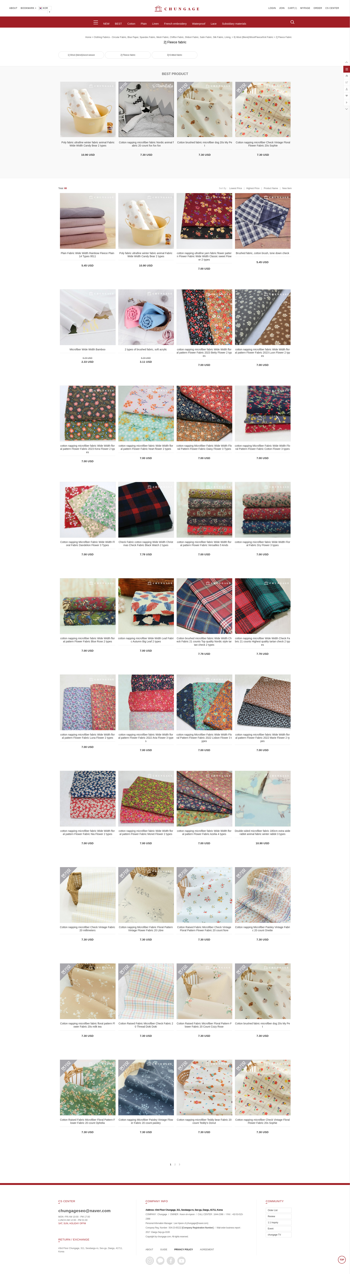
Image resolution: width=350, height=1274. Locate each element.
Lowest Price (235, 188)
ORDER (318, 8)
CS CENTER (332, 8)
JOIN (281, 8)
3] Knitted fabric (174, 55)
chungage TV (274, 1234)
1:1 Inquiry (273, 1222)
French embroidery (175, 23)
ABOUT (13, 8)
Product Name (271, 188)
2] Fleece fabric (284, 37)
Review (271, 1216)
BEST (118, 23)
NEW (106, 23)
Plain (144, 23)
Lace (213, 23)
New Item (287, 188)
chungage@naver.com (197, 1223)
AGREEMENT (207, 1249)
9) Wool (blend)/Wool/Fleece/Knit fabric (253, 37)
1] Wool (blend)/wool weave (81, 55)
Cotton (131, 23)
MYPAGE (305, 8)
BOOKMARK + (28, 8)
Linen (155, 23)
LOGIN (272, 8)
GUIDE (163, 1249)
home (88, 37)
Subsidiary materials (234, 23)
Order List (273, 1210)
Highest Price (252, 188)
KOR (43, 8)
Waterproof (198, 23)
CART (291, 8)
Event (271, 1228)
